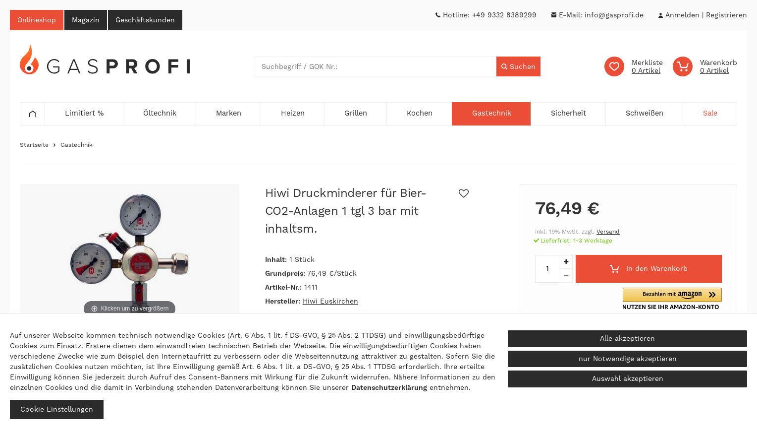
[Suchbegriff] (375, 66)
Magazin (86, 20)
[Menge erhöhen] (566, 262)
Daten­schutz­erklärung (389, 387)
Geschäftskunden (145, 20)
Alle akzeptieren (627, 338)
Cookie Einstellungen (56, 409)
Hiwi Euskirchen (330, 301)
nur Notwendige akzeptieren (628, 359)
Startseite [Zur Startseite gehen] (34, 144)
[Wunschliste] (633, 66)
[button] (676, 299)
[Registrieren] (726, 15)
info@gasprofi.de (614, 15)
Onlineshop (36, 20)
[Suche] (518, 66)
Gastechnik (76, 144)
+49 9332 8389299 (504, 15)
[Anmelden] (682, 15)
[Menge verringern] (566, 276)
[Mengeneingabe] (547, 269)
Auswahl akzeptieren (627, 378)
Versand (608, 231)
